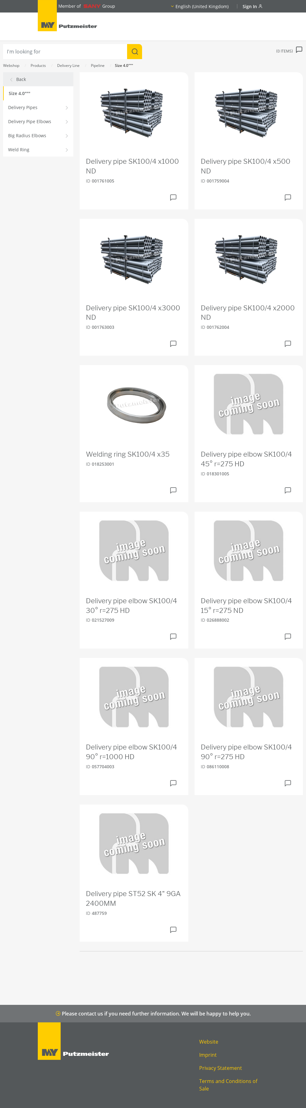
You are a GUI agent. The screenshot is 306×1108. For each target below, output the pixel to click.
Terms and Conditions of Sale (228, 1085)
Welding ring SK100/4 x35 (128, 454)
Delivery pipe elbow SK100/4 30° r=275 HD (131, 605)
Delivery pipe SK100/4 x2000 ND (248, 313)
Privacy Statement (220, 1068)
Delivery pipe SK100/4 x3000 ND (133, 313)
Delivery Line (68, 65)
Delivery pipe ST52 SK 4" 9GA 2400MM (133, 898)
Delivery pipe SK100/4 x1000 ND (132, 166)
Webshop (11, 65)
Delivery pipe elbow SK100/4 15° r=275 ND (246, 605)
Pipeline (98, 65)
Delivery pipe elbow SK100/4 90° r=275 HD (246, 752)
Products (38, 65)
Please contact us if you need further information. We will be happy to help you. (153, 1013)
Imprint (208, 1054)
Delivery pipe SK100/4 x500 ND (245, 166)
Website (208, 1041)
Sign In (253, 6)
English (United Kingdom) (202, 6)
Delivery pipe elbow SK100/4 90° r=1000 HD (131, 752)
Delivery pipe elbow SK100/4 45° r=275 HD (246, 459)
